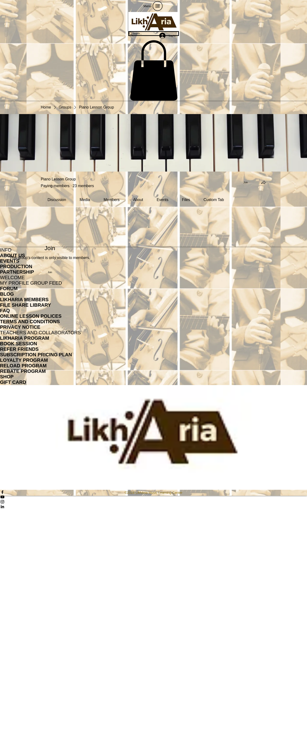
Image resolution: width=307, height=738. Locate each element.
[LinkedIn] (153, 506)
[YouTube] (153, 497)
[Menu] (153, 6)
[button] (153, 70)
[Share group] (263, 182)
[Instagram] (153, 501)
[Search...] (150, 33)
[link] (56, 200)
